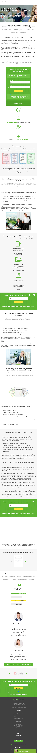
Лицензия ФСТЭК (18, 726)
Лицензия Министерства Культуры (18, 727)
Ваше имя (12, 80)
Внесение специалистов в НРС (18, 717)
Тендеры (18, 733)
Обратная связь (18, 740)
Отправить (18, 91)
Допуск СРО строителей (18, 713)
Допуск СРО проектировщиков (18, 714)
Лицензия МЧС (18, 724)
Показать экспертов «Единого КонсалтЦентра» (18, 664)
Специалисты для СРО (18, 718)
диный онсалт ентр (5, 2)
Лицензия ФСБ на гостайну (18, 725)
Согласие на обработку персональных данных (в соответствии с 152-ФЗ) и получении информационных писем (18, 307)
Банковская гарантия (18, 730)
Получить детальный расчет (19, 744)
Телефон (12, 85)
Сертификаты (19, 735)
